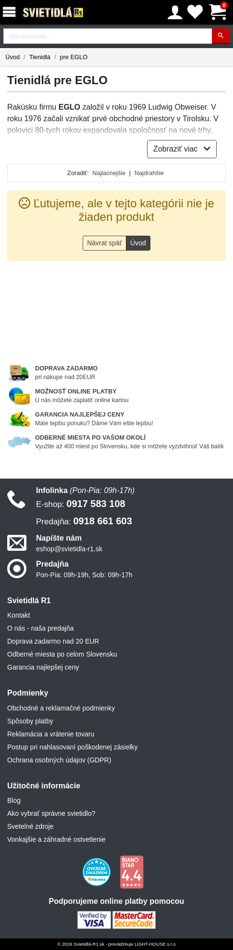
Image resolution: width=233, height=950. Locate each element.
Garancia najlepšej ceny (43, 667)
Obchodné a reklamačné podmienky (61, 708)
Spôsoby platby (30, 721)
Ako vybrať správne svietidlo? (51, 813)
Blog (14, 800)
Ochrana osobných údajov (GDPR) (59, 760)
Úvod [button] (138, 243)
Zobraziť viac (181, 149)
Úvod (12, 57)
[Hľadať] (221, 36)
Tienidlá (39, 57)
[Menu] (11, 12)
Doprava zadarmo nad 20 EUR (53, 641)
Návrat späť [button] (104, 243)
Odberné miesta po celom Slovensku (62, 654)
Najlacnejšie (108, 173)
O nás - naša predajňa (40, 628)
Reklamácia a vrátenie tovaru (50, 734)
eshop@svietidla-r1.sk (69, 549)
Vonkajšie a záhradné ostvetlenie (56, 839)
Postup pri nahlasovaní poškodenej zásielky (72, 747)
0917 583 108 (80, 503)
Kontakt (18, 615)
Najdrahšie (149, 173)
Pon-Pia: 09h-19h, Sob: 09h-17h (84, 575)
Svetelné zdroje (30, 826)
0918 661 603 (84, 521)
